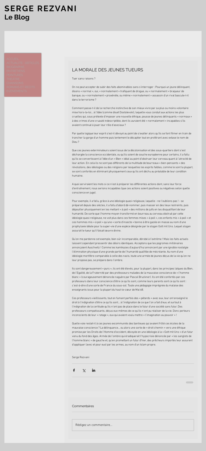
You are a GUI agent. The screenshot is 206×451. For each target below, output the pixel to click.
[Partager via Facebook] (74, 370)
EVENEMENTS (16, 91)
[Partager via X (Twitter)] (84, 370)
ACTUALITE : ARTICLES (22, 63)
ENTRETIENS (15, 71)
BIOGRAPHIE (15, 67)
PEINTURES (14, 75)
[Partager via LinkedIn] (94, 370)
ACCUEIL (12, 59)
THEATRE (13, 79)
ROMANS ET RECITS (20, 87)
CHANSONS (14, 83)
